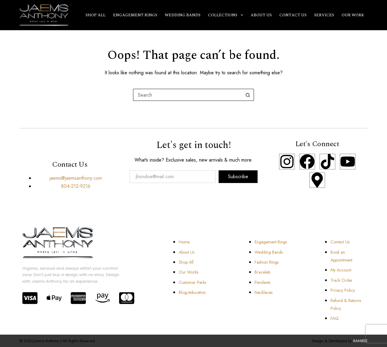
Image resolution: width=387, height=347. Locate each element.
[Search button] (248, 95)
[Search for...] (187, 95)
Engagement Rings (135, 15)
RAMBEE (360, 341)
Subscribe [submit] (238, 176)
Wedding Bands (182, 15)
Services (324, 15)
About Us (261, 15)
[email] (172, 176)
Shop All (96, 15)
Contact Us (293, 15)
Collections (227, 15)
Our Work (353, 15)
